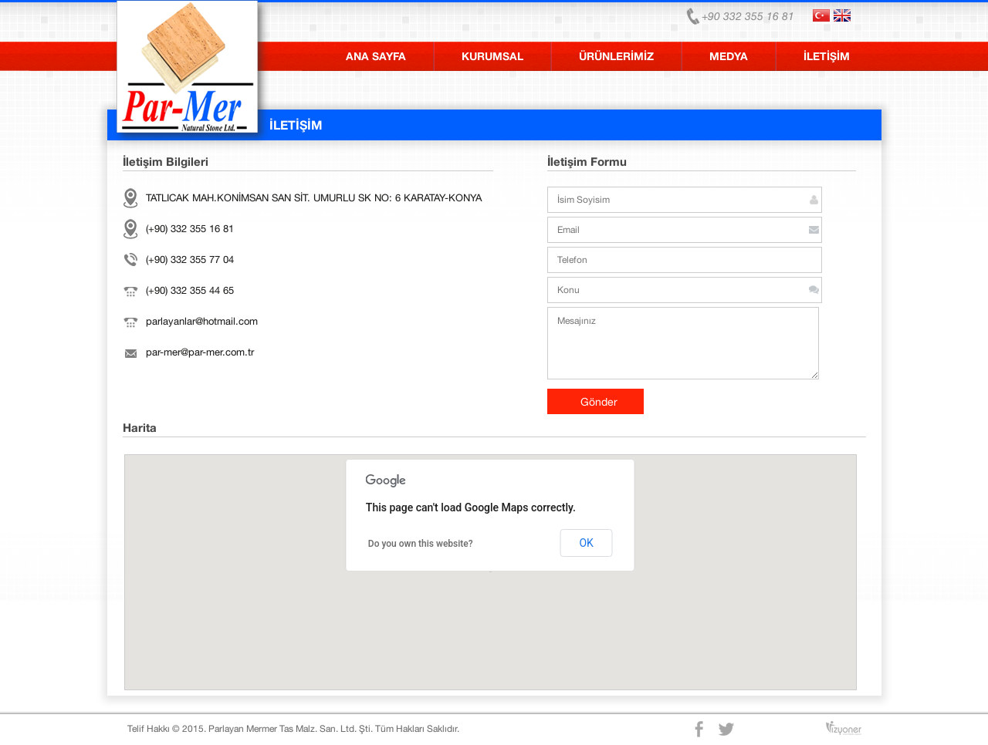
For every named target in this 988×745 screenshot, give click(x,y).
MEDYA (728, 55)
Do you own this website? (420, 543)
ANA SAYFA (376, 55)
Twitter (727, 728)
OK (586, 543)
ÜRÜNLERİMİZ (616, 55)
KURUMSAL (492, 55)
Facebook (700, 728)
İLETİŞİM (827, 55)
